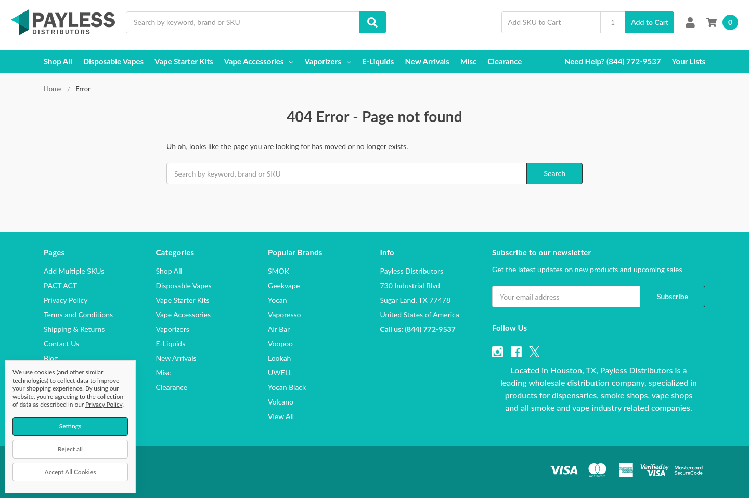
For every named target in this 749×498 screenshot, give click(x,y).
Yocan (277, 299)
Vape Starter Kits (183, 61)
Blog (51, 358)
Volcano (280, 401)
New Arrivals (427, 61)
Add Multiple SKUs (74, 270)
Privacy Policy (65, 299)
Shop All (58, 61)
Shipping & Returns (74, 329)
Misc (468, 61)
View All (281, 416)
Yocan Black (287, 387)
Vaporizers (327, 61)
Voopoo (280, 343)
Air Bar (279, 329)
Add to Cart (649, 22)
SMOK (278, 270)
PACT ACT (60, 285)
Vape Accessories (259, 61)
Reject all (70, 449)
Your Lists (688, 61)
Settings (70, 426)
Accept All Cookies (70, 472)
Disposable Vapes (113, 61)
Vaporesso (284, 314)
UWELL (280, 372)
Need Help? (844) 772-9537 (612, 61)
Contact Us (61, 343)
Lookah (279, 358)
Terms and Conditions (78, 314)
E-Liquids (378, 61)
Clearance (504, 61)
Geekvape (284, 285)
